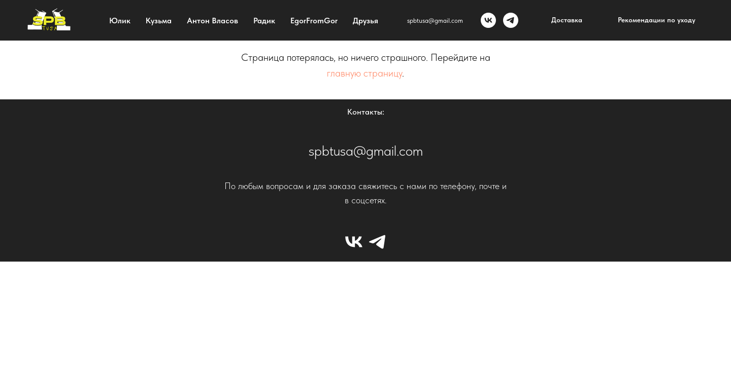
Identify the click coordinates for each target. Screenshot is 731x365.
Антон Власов (212, 20)
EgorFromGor (314, 20)
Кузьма (159, 20)
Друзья (365, 20)
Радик (264, 20)
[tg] (510, 20)
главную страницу (364, 73)
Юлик (119, 20)
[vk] (488, 20)
